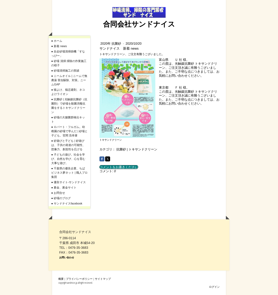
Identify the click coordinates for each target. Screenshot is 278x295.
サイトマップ (103, 278)
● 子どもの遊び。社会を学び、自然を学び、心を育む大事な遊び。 (68, 159)
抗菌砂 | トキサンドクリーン (136, 149)
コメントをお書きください (119, 167)
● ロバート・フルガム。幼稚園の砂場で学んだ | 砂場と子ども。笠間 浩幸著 (69, 131)
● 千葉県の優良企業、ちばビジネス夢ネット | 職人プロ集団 (69, 172)
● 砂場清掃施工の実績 (65, 70)
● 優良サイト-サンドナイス (68, 182)
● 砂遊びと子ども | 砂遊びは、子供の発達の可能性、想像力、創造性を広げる (68, 145)
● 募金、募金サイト (63, 187)
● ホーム (56, 40)
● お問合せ (58, 192)
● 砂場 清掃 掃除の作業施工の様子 (69, 63)
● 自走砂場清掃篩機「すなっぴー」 (68, 53)
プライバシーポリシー (79, 278)
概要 (61, 278)
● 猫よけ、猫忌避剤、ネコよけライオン (68, 91)
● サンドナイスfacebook (66, 203)
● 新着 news (59, 46)
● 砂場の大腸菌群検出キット (68, 119)
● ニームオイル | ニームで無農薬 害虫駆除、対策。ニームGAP (69, 80)
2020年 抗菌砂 (111, 43)
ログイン (214, 286)
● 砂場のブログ (61, 198)
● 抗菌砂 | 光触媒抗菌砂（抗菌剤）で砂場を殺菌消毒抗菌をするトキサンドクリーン (69, 106)
